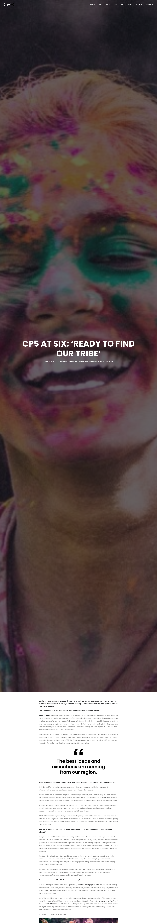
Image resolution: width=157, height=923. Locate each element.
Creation (73, 361)
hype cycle (106, 798)
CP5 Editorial (108, 361)
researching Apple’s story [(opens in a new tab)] (90, 885)
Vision (92, 5)
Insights (138, 5)
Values (108, 5)
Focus (129, 5)
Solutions (119, 5)
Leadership (64, 361)
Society (81, 361)
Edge (100, 5)
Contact (149, 5)
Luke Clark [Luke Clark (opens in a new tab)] (63, 840)
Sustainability (91, 361)
